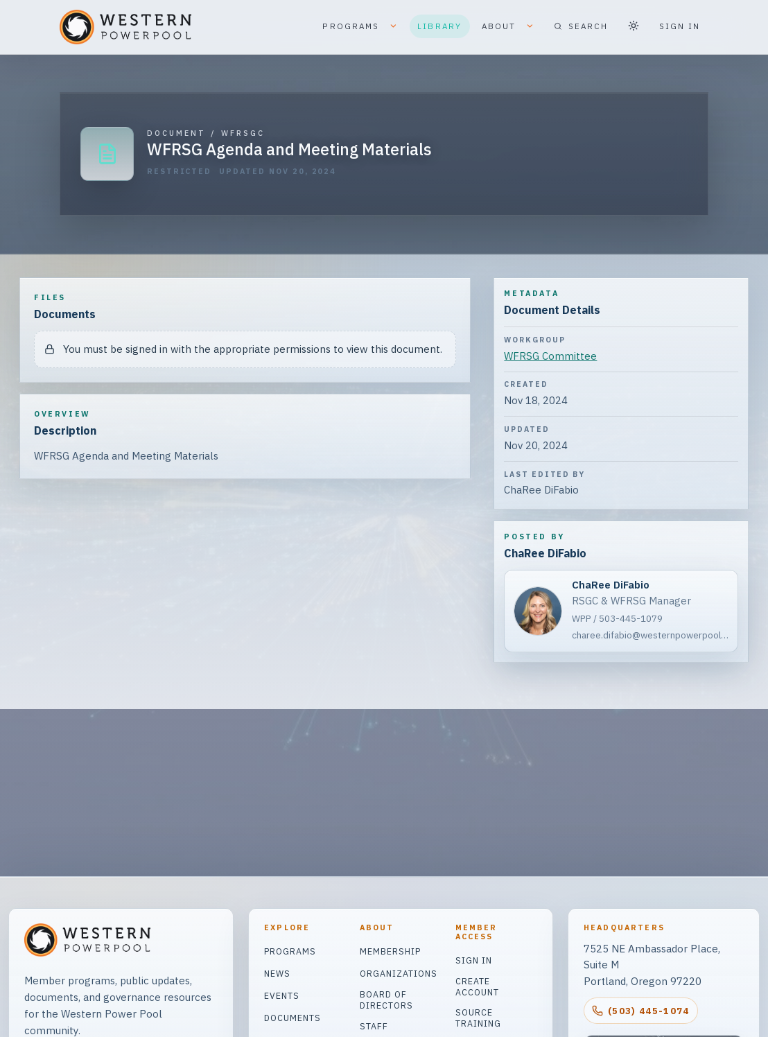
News (277, 973)
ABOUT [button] (508, 27)
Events (281, 995)
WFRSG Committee (550, 356)
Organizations (398, 973)
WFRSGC (243, 133)
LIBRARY (439, 26)
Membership (390, 951)
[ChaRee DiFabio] (621, 611)
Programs (290, 951)
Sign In (473, 960)
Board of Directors (386, 999)
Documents (292, 1017)
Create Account (477, 986)
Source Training (478, 1018)
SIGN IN (680, 26)
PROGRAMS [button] (359, 27)
